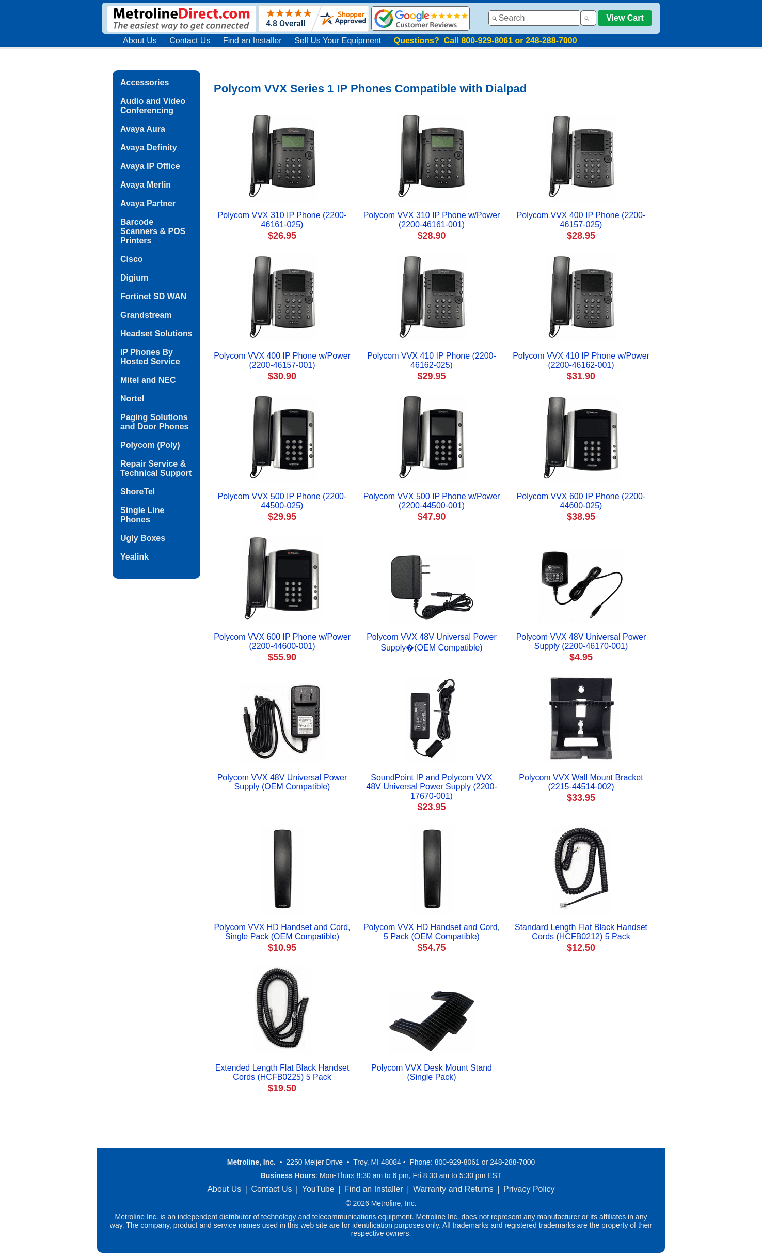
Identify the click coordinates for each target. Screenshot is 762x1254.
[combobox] (534, 18)
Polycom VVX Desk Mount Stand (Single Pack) (431, 1072)
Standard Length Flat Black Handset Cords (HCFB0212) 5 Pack (581, 932)
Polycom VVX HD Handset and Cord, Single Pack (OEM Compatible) (282, 932)
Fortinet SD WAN (153, 296)
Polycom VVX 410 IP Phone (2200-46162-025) (431, 360)
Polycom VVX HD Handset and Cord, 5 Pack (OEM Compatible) (431, 932)
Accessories (144, 82)
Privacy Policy (529, 1189)
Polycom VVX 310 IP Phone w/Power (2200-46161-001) (431, 220)
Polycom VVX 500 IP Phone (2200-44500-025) (282, 501)
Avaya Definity (148, 147)
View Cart (625, 17)
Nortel (132, 398)
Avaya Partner (148, 203)
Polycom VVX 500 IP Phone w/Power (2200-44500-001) (431, 501)
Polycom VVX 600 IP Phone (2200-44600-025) (581, 501)
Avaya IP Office (150, 166)
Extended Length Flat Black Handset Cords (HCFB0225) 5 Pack (282, 1072)
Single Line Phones (142, 515)
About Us (140, 40)
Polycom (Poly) (150, 445)
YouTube (318, 1189)
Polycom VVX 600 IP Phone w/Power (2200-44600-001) (282, 641)
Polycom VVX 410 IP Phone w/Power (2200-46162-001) (581, 360)
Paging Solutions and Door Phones (154, 422)
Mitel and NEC (148, 380)
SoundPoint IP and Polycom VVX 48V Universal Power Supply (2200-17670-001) (431, 786)
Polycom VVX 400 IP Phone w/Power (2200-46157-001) (282, 360)
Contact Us (189, 40)
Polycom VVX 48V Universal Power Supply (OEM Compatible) (282, 782)
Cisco (131, 259)
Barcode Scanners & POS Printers (152, 231)
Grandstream (146, 315)
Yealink (134, 556)
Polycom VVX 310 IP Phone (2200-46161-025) (282, 220)
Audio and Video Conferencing (152, 106)
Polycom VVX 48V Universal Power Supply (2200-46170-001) (581, 641)
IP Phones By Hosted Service (150, 357)
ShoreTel (137, 491)
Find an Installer (252, 40)
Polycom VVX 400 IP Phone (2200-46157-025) (581, 220)
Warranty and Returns (453, 1189)
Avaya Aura (142, 129)
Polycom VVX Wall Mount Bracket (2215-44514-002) (581, 782)
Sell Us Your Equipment (337, 40)
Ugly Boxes (142, 538)
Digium (134, 277)
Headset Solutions (156, 333)
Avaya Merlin (145, 184)
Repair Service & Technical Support (156, 468)
